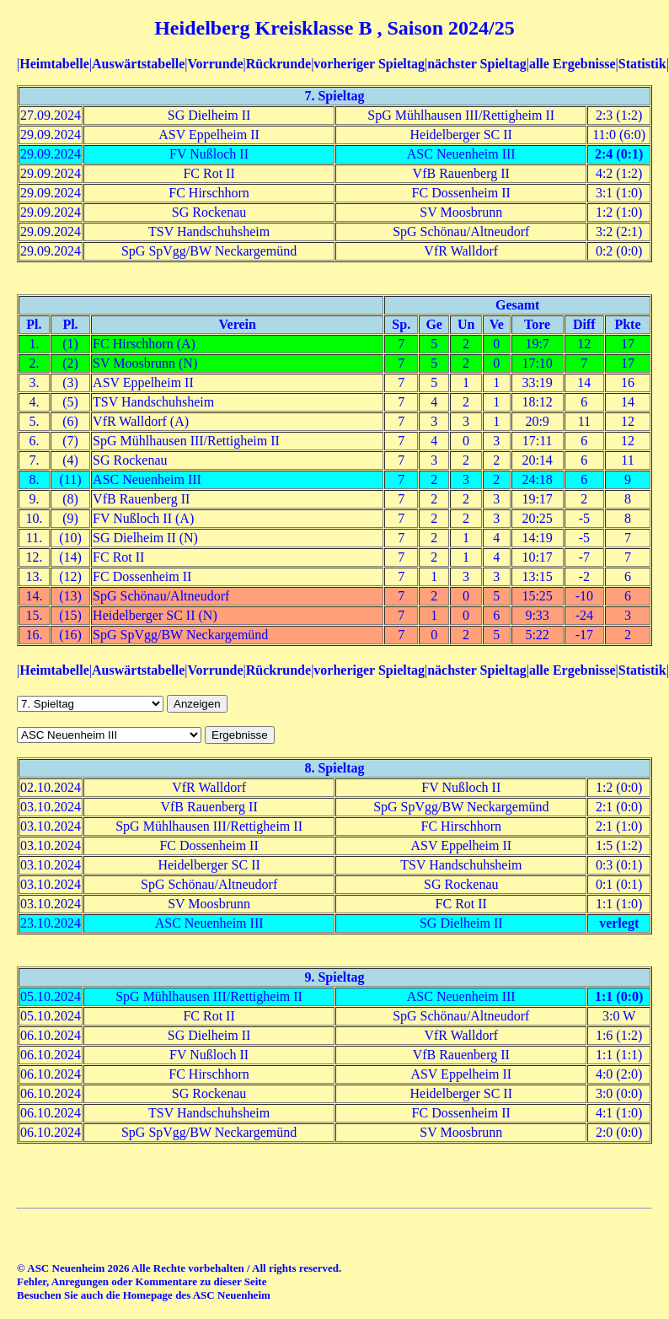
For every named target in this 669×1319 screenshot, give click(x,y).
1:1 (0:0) (619, 996)
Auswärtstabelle (138, 64)
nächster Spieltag (476, 64)
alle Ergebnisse (572, 64)
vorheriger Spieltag (369, 64)
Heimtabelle (54, 64)
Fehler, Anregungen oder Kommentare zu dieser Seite (141, 1281)
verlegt (619, 923)
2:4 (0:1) (619, 154)
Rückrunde (278, 64)
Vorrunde (215, 64)
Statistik (642, 64)
